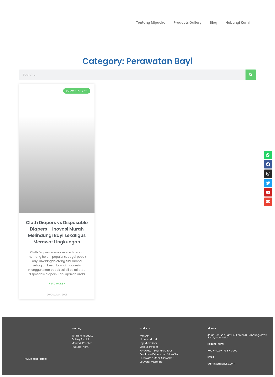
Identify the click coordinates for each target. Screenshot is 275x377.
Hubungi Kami (238, 22)
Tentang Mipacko (150, 22)
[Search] (251, 75)
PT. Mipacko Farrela (36, 358)
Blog (213, 22)
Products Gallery (187, 22)
